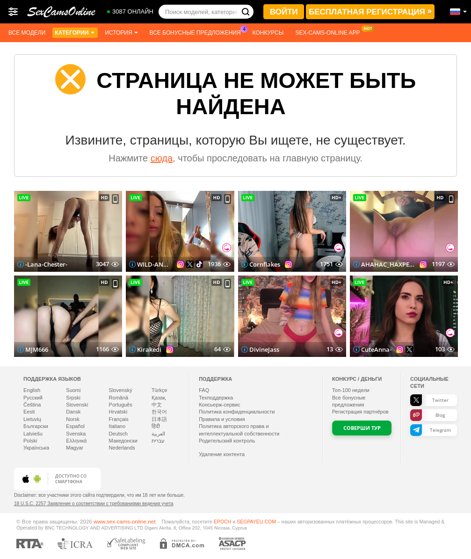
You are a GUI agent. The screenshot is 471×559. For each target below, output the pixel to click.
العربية (158, 433)
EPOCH (222, 521)
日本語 (159, 419)
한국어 (159, 411)
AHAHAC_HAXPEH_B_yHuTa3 (388, 264)
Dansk (73, 411)
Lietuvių (32, 419)
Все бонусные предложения (198, 32)
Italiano (117, 426)
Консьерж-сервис (219, 404)
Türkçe (159, 390)
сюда (162, 158)
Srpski (73, 397)
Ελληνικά (76, 440)
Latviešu (33, 433)
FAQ (204, 390)
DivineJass (264, 349)
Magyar (74, 447)
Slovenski (77, 404)
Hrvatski (118, 411)
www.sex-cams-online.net (125, 521)
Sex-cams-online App (329, 32)
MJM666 (36, 349)
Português (120, 404)
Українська (36, 447)
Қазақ (159, 397)
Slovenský (120, 390)
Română (119, 397)
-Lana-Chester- (46, 264)
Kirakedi (149, 349)
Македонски (123, 440)
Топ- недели (351, 390)
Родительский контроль (227, 440)
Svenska (76, 433)
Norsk (73, 419)
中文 (157, 404)
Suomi (73, 390)
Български (35, 426)
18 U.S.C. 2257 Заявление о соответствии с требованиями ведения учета (94, 503)
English (31, 390)
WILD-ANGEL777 (154, 264)
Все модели (26, 32)
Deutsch (118, 433)
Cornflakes (264, 264)
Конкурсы (268, 32)
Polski (30, 440)
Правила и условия (222, 419)
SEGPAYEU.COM (256, 521)
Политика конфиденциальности (237, 411)
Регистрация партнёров (360, 411)
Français (119, 419)
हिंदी (156, 426)
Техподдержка (216, 397)
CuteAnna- (376, 349)
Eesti (29, 411)
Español (75, 426)
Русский (33, 397)
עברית (158, 440)
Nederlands (122, 447)
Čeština (32, 404)
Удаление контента (222, 454)
